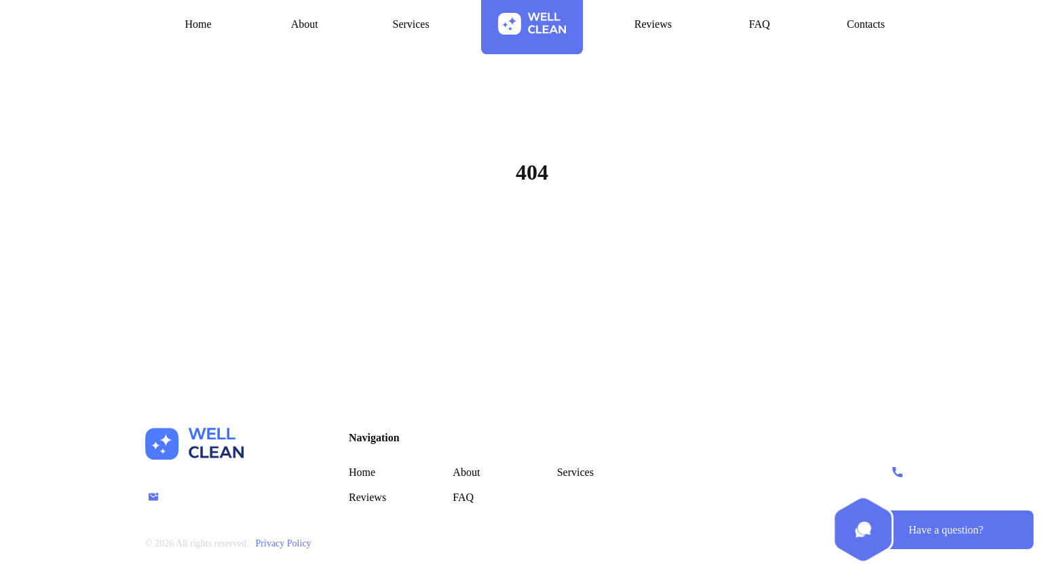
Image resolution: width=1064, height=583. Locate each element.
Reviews (367, 497)
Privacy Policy (283, 543)
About (466, 472)
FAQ (463, 497)
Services (575, 472)
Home (531, 237)
